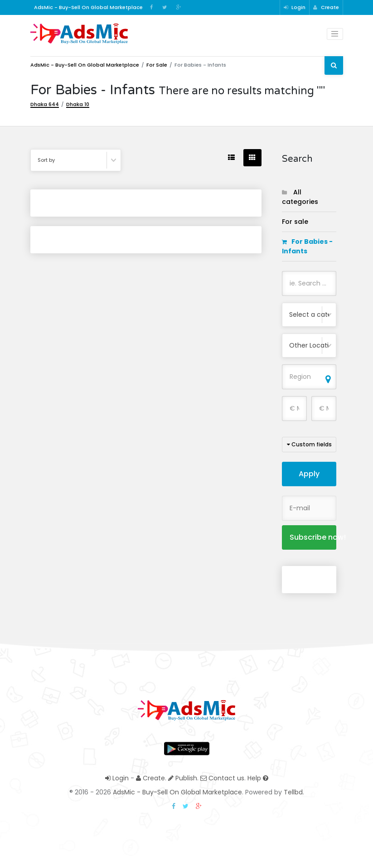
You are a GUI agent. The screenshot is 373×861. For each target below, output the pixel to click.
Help (257, 778)
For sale (156, 64)
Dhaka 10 (77, 104)
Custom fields (309, 444)
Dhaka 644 (44, 104)
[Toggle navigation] (335, 34)
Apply (309, 474)
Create (326, 7)
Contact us (222, 778)
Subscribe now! (313, 537)
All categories (300, 197)
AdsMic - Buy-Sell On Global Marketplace (84, 64)
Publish (182, 778)
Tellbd (293, 792)
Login (294, 7)
